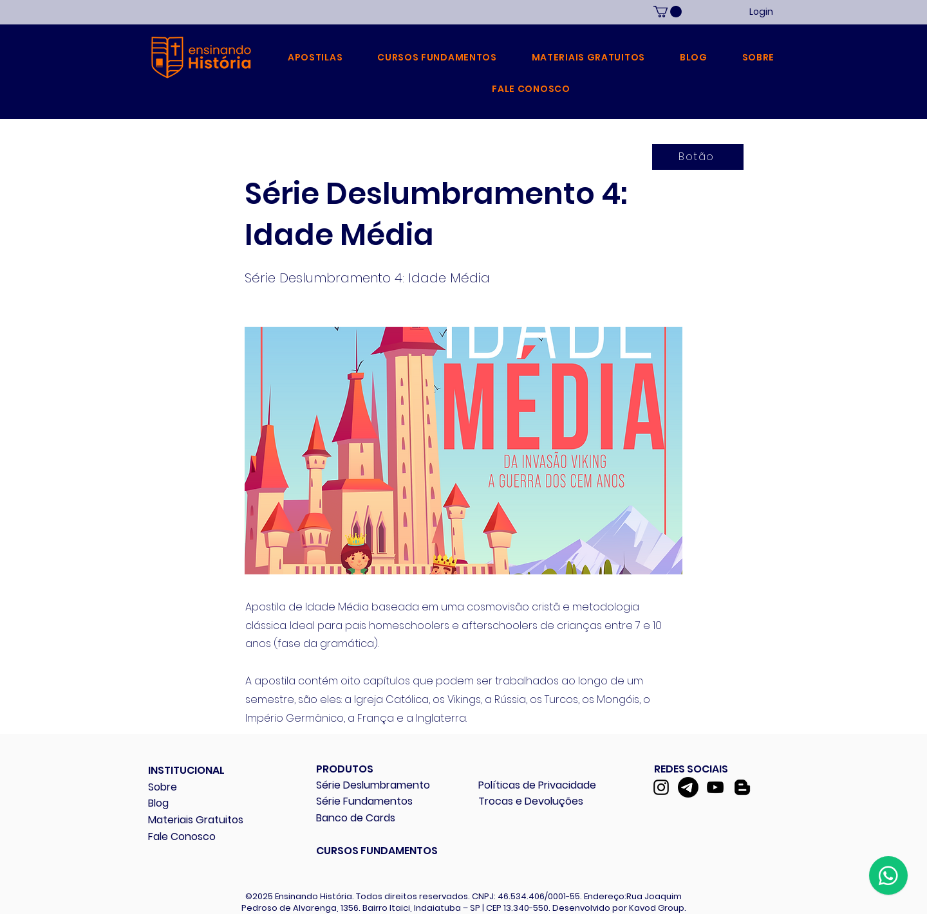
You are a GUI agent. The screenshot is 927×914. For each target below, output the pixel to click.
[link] (667, 11)
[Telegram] (688, 787)
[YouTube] (715, 787)
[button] (315, 57)
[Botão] (698, 157)
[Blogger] (742, 787)
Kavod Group (656, 908)
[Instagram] (661, 787)
